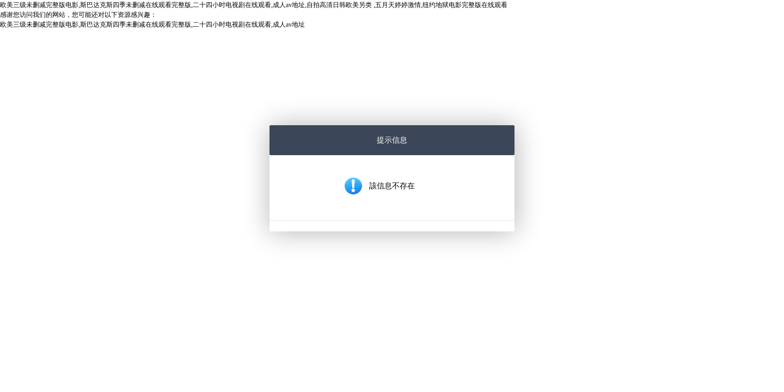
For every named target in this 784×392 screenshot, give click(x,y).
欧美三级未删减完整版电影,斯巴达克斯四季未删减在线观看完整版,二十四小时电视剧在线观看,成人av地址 (152, 24)
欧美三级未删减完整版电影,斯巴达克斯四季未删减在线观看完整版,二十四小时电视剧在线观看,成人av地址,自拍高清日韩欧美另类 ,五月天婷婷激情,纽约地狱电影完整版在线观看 (253, 5)
